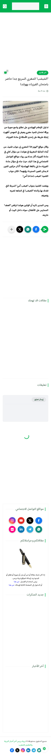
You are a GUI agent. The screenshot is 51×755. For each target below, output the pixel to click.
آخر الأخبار (42, 72)
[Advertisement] (25, 43)
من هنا (16, 581)
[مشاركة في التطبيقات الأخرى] (11, 229)
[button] (36, 229)
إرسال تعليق (38, 399)
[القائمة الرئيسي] (46, 6)
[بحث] (5, 6)
